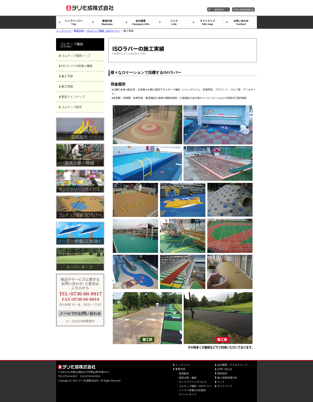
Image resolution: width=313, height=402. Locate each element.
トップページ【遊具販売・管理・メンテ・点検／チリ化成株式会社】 (73, 22)
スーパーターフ (187, 394)
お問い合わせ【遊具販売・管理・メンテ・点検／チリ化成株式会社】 (240, 22)
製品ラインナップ (73, 96)
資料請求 (219, 9)
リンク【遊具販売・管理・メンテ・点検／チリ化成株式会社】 (173, 22)
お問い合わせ (224, 369)
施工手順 (67, 76)
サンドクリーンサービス (193, 381)
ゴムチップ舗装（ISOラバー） (104, 30)
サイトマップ (224, 386)
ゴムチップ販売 (71, 107)
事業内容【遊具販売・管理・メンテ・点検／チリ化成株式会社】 (106, 22)
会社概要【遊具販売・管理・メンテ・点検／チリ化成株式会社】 (139, 22)
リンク (221, 381)
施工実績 (67, 86)
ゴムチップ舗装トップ (76, 55)
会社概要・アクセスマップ (232, 364)
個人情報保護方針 (245, 9)
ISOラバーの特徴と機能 (76, 66)
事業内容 (79, 30)
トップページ (63, 30)
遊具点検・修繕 (187, 377)
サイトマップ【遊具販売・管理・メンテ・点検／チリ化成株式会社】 (206, 22)
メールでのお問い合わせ (80, 313)
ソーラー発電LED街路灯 (192, 390)
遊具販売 (184, 373)
